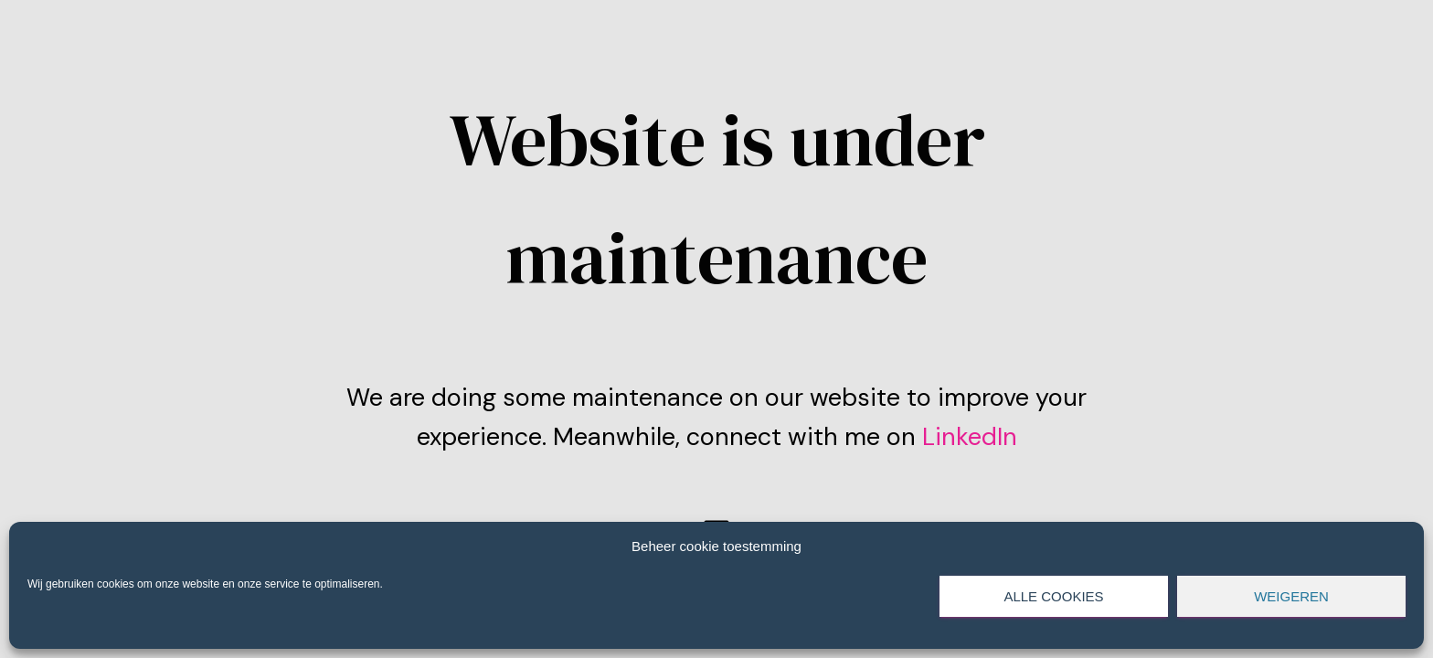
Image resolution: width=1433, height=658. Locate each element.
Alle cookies (1053, 596)
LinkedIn (966, 436)
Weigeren (1291, 596)
